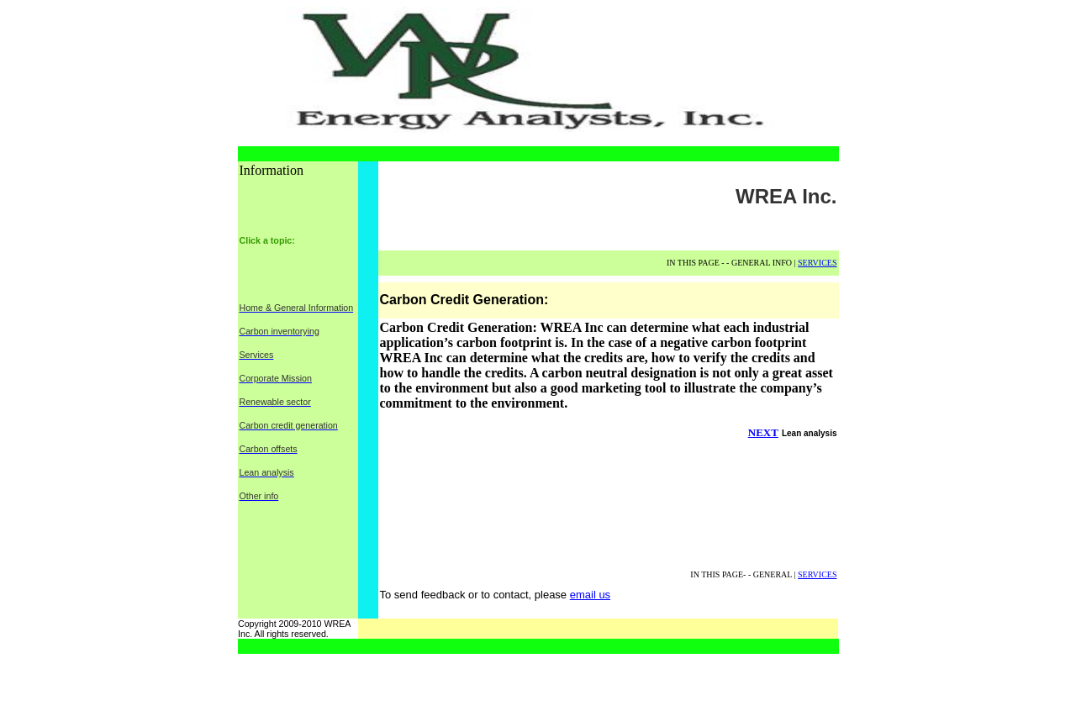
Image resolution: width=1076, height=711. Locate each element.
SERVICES (817, 262)
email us (590, 594)
